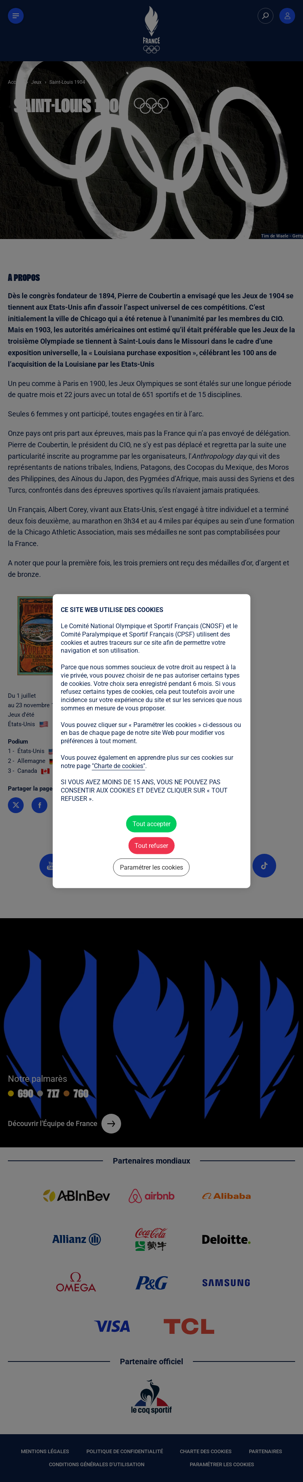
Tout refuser (151, 845)
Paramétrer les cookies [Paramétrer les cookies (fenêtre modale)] (151, 867)
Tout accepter (151, 823)
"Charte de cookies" (118, 765)
